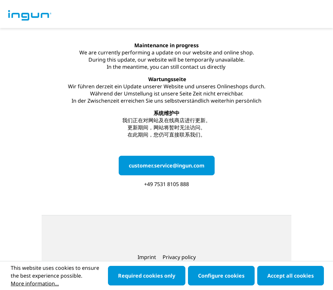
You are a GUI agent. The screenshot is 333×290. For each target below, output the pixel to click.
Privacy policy (179, 257)
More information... (35, 283)
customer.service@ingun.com (167, 165)
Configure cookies (221, 275)
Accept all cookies (290, 275)
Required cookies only (146, 275)
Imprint (147, 257)
